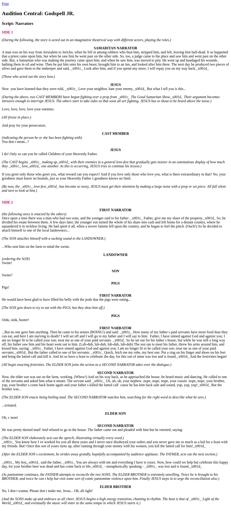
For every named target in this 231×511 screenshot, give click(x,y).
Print (5, 4)
